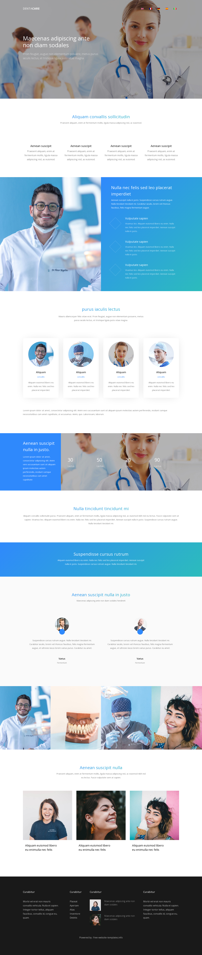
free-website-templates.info (108, 937)
